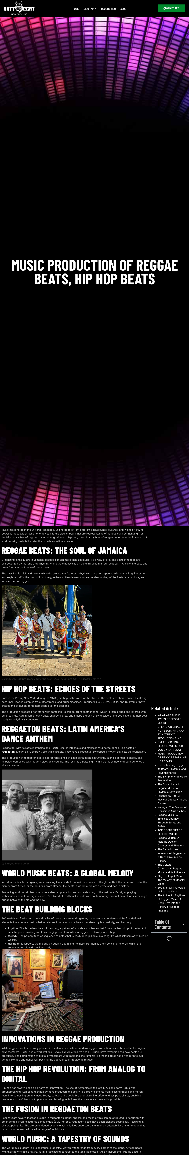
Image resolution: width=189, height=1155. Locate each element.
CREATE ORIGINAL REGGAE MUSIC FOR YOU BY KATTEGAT (170, 772)
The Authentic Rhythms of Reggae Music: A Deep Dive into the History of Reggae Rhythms (171, 929)
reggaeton (8, 751)
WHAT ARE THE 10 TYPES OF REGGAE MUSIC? (169, 745)
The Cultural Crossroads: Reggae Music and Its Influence (171, 894)
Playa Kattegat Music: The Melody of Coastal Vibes (171, 906)
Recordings (109, 8)
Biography (91, 8)
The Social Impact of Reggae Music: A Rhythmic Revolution (170, 814)
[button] (183, 950)
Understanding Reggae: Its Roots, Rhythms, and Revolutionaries (172, 795)
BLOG (123, 8)
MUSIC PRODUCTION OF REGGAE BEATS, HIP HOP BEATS (172, 783)
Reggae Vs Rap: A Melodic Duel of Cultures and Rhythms (171, 867)
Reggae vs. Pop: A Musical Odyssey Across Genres (172, 825)
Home (77, 8)
